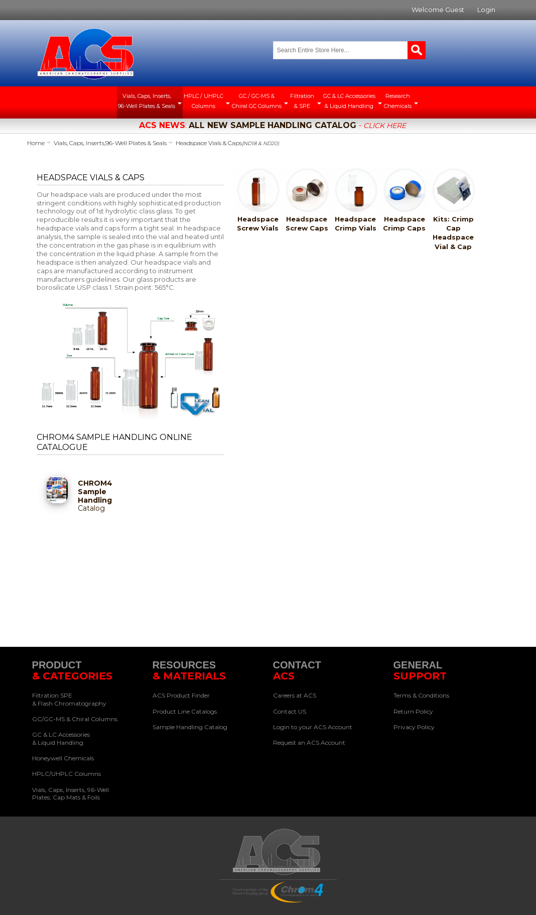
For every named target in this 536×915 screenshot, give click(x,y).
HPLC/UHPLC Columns (66, 773)
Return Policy (413, 711)
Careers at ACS (294, 695)
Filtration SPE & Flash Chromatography (69, 699)
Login (486, 10)
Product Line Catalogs (185, 711)
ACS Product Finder (181, 695)
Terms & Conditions (421, 695)
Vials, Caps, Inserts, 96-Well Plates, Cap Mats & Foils (70, 794)
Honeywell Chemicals (63, 758)
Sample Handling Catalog (190, 727)
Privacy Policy (414, 727)
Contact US (289, 711)
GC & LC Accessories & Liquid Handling (61, 738)
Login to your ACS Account (312, 727)
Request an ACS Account (309, 742)
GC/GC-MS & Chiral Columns (74, 719)
